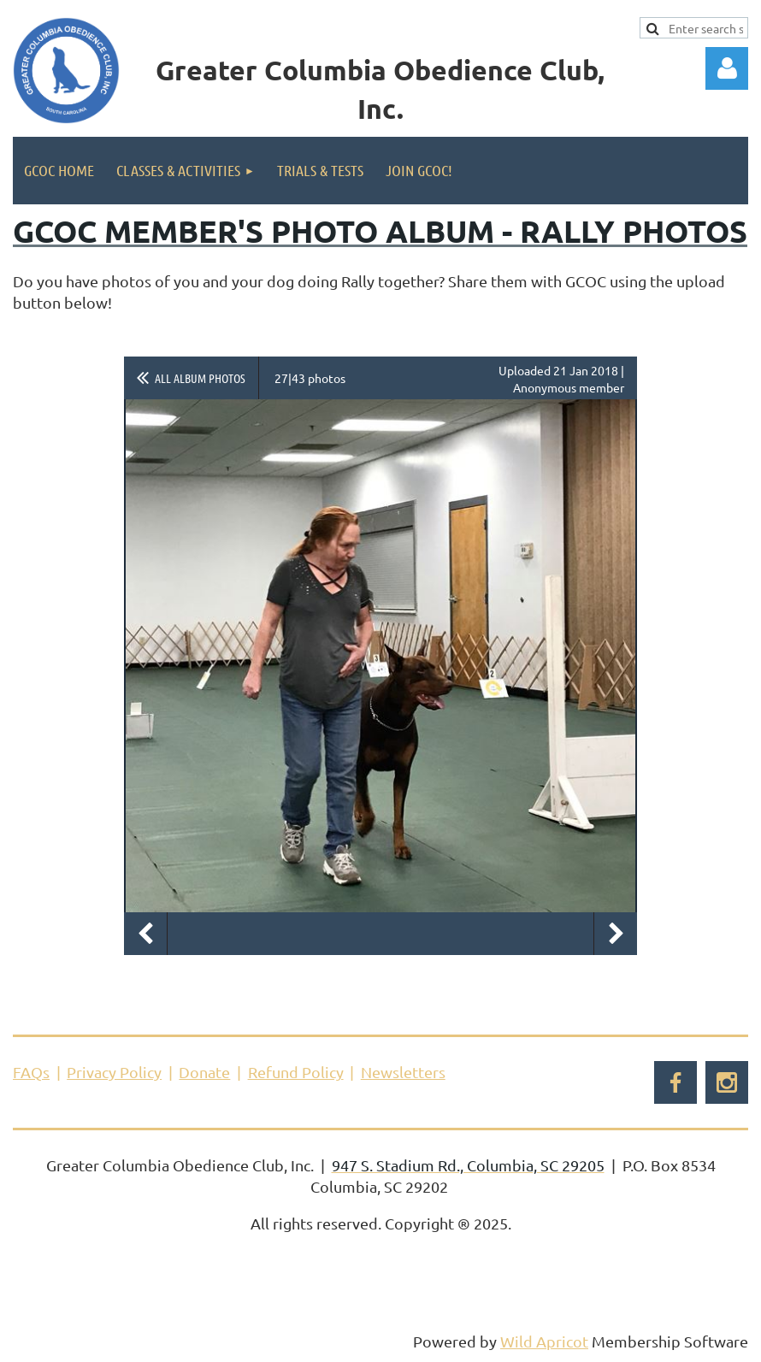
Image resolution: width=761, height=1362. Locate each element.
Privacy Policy (114, 1072)
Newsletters (403, 1072)
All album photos (200, 378)
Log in (726, 68)
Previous (145, 933)
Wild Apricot (544, 1341)
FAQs (31, 1072)
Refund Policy (296, 1072)
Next (615, 933)
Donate (204, 1072)
